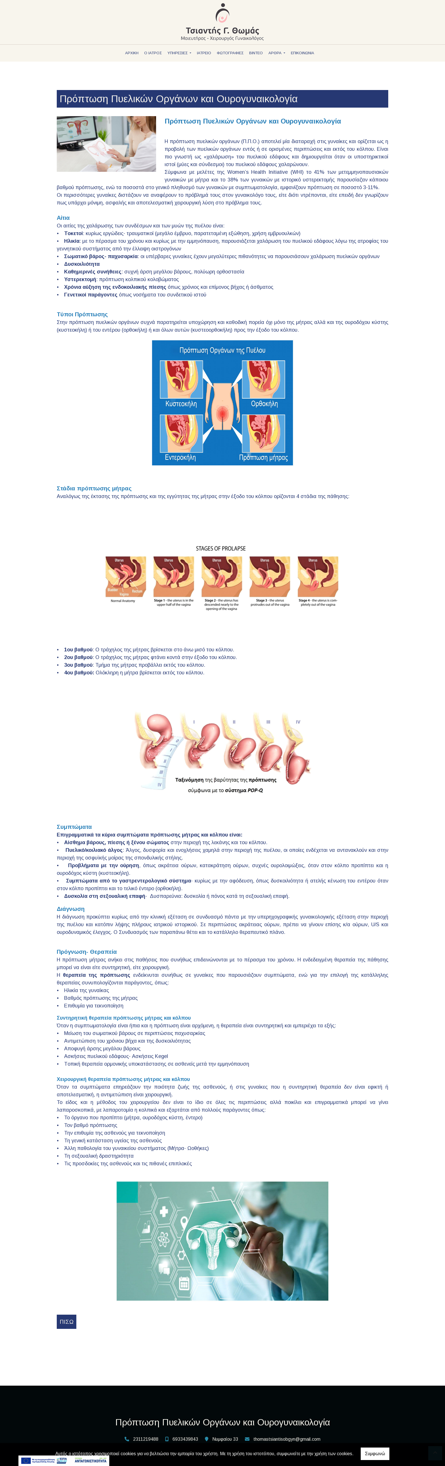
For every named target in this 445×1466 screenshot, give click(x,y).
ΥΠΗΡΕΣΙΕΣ (178, 53)
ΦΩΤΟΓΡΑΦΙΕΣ (230, 53)
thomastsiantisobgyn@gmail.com (286, 1439)
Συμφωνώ (375, 1453)
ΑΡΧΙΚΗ (131, 53)
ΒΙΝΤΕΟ (256, 53)
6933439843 (185, 1439)
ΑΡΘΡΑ (275, 53)
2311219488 (145, 1439)
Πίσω (67, 1322)
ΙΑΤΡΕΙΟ (204, 53)
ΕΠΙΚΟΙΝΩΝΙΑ (302, 53)
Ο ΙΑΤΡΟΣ (153, 53)
